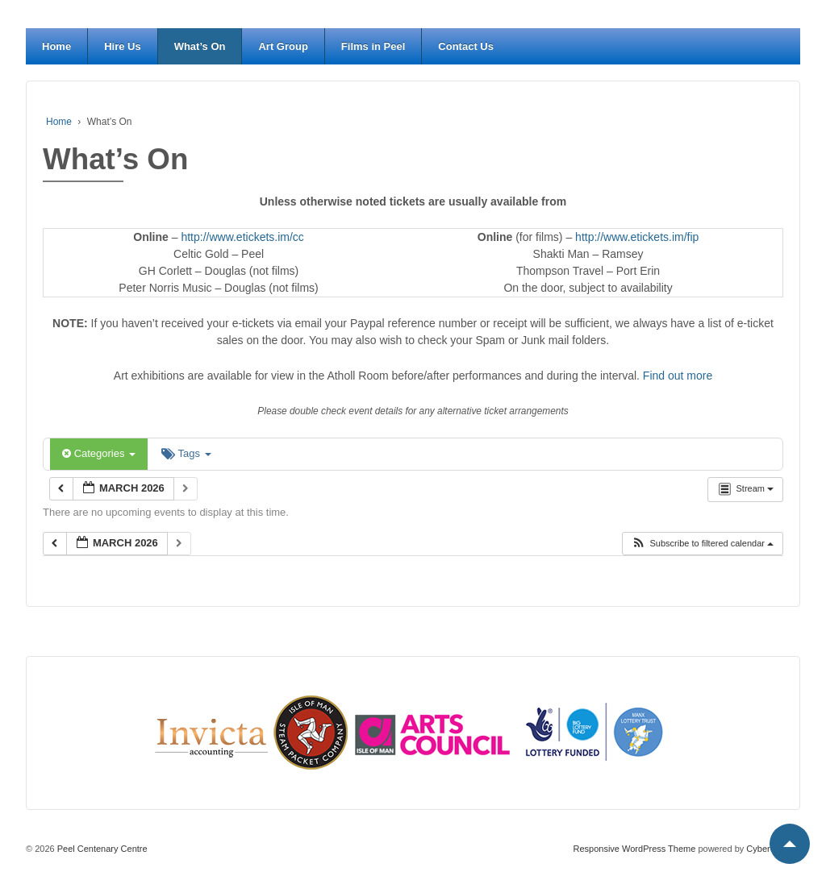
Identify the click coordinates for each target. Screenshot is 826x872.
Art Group (282, 46)
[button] (702, 543)
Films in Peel (373, 46)
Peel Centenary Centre (101, 848)
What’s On (200, 46)
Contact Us (466, 46)
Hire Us (122, 46)
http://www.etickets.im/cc (242, 236)
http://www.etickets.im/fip (637, 236)
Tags (186, 453)
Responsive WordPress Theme (635, 848)
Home (56, 46)
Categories (99, 453)
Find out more (677, 375)
